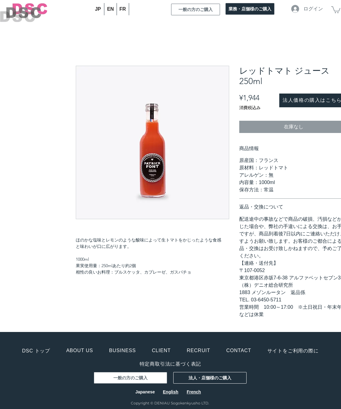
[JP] (98, 9)
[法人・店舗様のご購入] (210, 378)
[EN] (111, 9)
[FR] (123, 9)
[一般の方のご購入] (195, 9)
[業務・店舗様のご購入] (250, 9)
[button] (335, 9)
